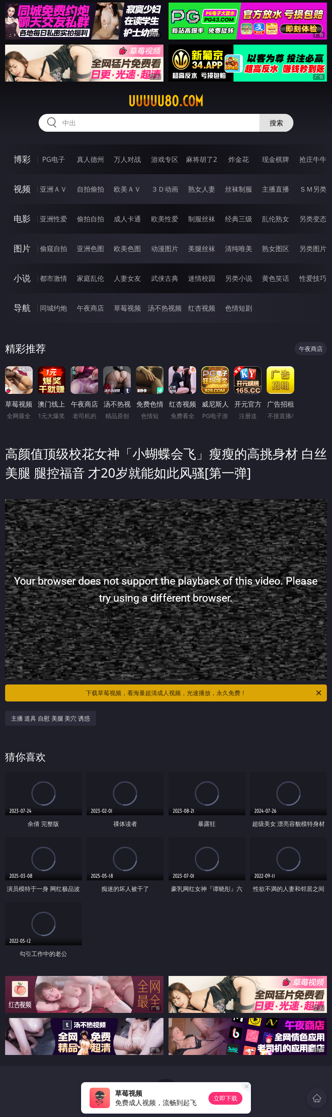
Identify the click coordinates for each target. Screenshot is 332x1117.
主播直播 (275, 189)
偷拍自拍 (90, 218)
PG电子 (53, 159)
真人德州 (90, 159)
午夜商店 (90, 308)
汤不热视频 (165, 308)
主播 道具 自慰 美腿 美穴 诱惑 (50, 718)
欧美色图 (127, 248)
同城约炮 (53, 308)
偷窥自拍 (53, 248)
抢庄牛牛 (312, 159)
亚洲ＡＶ (53, 189)
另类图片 (312, 248)
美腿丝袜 (201, 248)
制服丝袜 (201, 218)
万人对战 (127, 159)
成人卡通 (127, 218)
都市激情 (53, 278)
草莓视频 (127, 308)
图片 (22, 248)
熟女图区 (275, 248)
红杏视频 (201, 308)
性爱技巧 (312, 278)
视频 (22, 189)
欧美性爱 (164, 218)
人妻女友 (127, 278)
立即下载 (225, 1098)
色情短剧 (238, 308)
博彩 (22, 159)
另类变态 (312, 218)
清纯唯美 (238, 248)
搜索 (276, 122)
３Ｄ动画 (164, 189)
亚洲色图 (90, 248)
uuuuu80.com (165, 101)
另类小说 (238, 278)
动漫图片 (164, 248)
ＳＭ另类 (312, 189)
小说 (22, 278)
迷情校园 (201, 278)
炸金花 (238, 159)
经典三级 (238, 218)
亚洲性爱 (53, 218)
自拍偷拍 (90, 189)
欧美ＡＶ (127, 189)
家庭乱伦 (90, 278)
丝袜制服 (238, 189)
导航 (22, 308)
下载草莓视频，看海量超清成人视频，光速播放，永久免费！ (204, 693)
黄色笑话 (275, 278)
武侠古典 (164, 278)
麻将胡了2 (201, 159)
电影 (22, 218)
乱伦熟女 (275, 218)
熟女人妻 (201, 189)
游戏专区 (164, 159)
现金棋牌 (275, 159)
